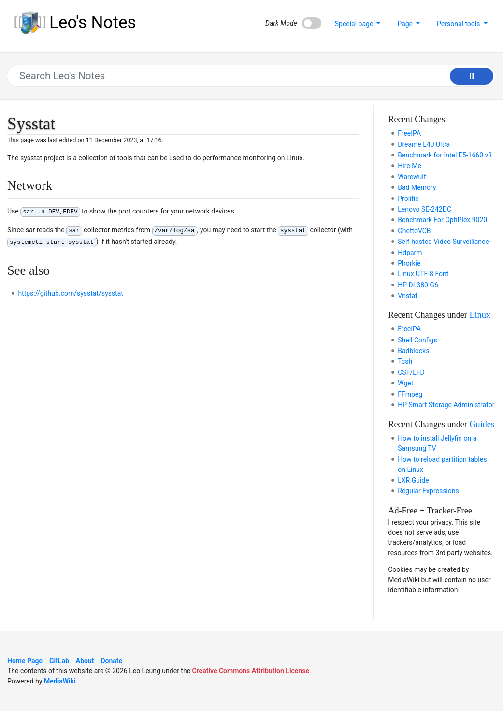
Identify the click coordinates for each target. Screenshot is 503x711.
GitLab (59, 661)
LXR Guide (413, 480)
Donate (111, 661)
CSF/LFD (411, 372)
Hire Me (409, 166)
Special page (355, 24)
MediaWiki (60, 681)
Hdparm (410, 252)
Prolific (408, 198)
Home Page (25, 661)
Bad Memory (417, 187)
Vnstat (407, 295)
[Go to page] (471, 76)
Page (405, 24)
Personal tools (459, 24)
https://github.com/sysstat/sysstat (70, 293)
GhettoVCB (414, 231)
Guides (481, 424)
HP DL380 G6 (418, 285)
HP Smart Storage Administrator (446, 405)
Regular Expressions (428, 491)
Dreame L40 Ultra (424, 144)
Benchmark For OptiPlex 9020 (442, 220)
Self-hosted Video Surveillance (443, 241)
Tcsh (405, 361)
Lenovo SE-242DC (424, 209)
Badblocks (413, 351)
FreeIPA (409, 133)
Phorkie (409, 263)
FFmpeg (410, 394)
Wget (405, 383)
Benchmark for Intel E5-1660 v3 (445, 155)
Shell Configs (417, 340)
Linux (479, 315)
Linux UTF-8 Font (423, 274)
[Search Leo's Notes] (247, 75)
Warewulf (412, 177)
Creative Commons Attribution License (250, 671)
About (85, 661)
